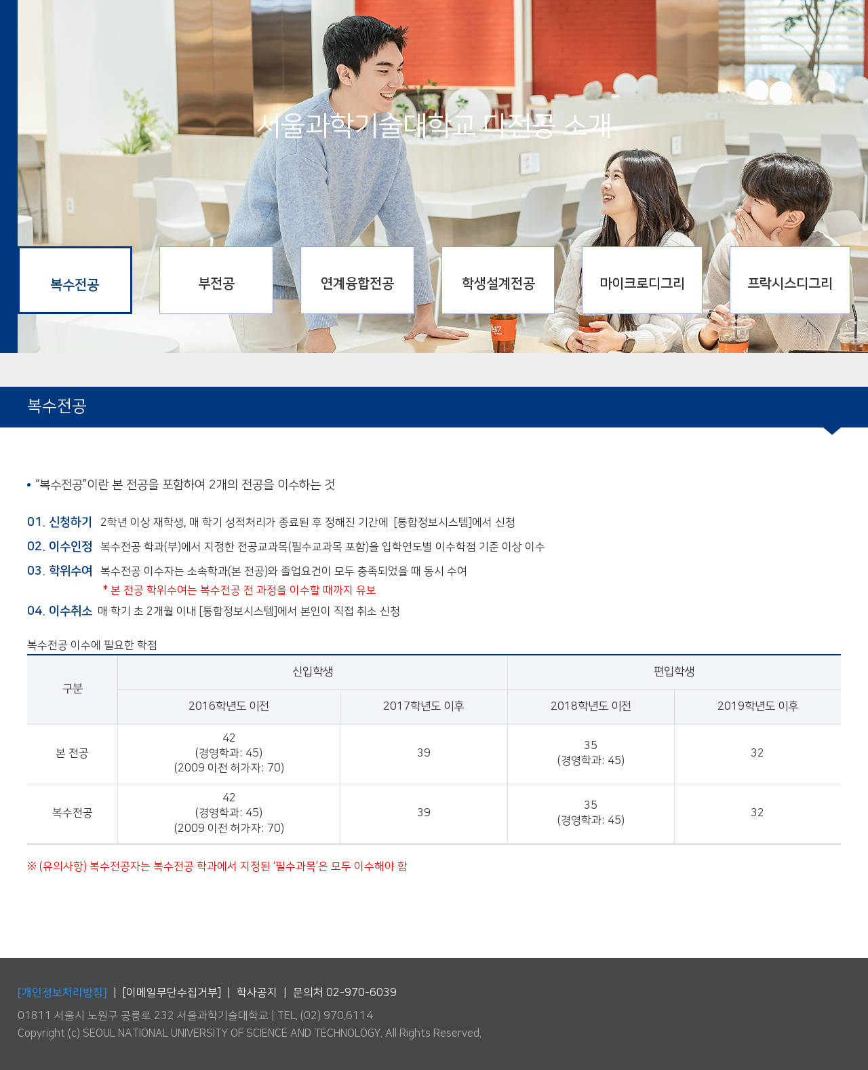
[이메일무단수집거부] (172, 993)
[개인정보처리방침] (62, 993)
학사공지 (257, 993)
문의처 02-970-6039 (345, 993)
